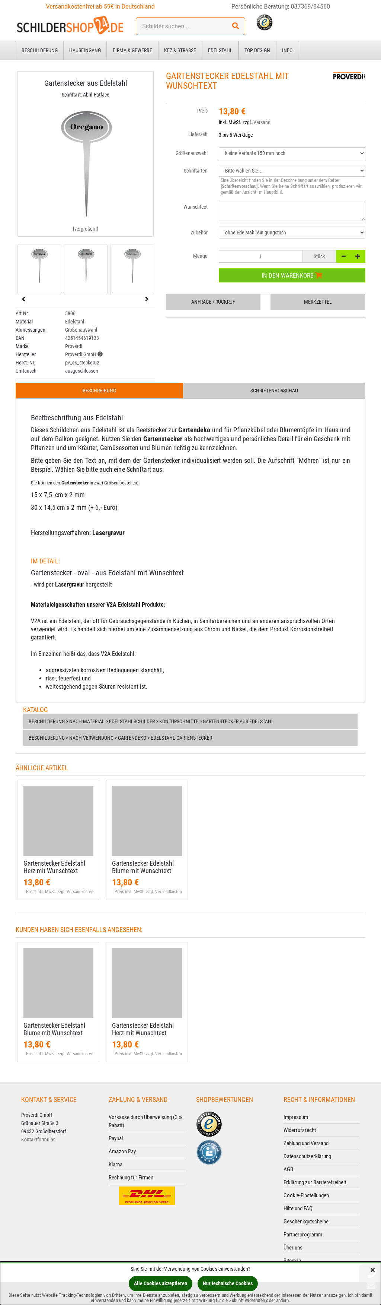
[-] (343, 256)
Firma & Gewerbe (132, 50)
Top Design (257, 50)
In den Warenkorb (292, 275)
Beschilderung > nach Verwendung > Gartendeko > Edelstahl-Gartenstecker (120, 738)
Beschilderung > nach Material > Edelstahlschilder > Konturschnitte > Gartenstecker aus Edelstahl (151, 721)
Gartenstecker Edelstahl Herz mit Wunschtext (54, 867)
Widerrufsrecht (300, 1130)
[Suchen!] (235, 26)
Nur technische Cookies (228, 1283)
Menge (200, 256)
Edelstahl (220, 50)
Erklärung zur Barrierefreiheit (315, 1182)
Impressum (296, 1117)
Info (287, 50)
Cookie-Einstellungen (306, 1195)
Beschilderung (40, 50)
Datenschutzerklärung (307, 1156)
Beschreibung (99, 391)
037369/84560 (310, 6)
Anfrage (213, 302)
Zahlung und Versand (306, 1143)
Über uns (293, 1247)
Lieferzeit (198, 134)
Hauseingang (85, 50)
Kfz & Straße (180, 50)
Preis (202, 111)
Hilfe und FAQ (298, 1208)
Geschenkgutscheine (306, 1221)
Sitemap (292, 1260)
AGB (288, 1169)
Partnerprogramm (303, 1234)
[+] (357, 256)
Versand (261, 122)
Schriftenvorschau (274, 391)
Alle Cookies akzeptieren (160, 1283)
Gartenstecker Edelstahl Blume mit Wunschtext (143, 867)
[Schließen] (373, 1270)
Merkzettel (318, 302)
